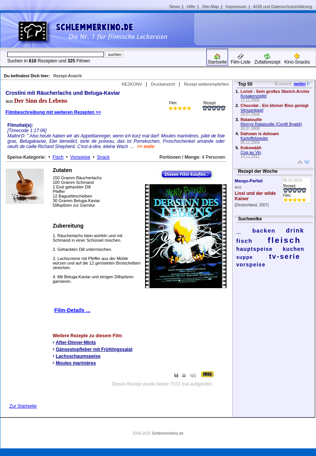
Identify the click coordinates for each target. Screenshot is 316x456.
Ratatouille (251, 119)
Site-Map (210, 6)
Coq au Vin (251, 152)
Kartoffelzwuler (254, 138)
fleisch (284, 240)
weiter (300, 83)
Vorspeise (80, 157)
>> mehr (146, 146)
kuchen (294, 249)
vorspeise (251, 264)
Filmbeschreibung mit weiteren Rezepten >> (53, 112)
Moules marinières (76, 363)
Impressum (236, 6)
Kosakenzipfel (254, 96)
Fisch (58, 157)
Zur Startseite (23, 406)
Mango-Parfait (249, 181)
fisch (244, 241)
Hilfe (191, 6)
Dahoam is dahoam (260, 133)
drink (295, 230)
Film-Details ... (72, 310)
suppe (244, 257)
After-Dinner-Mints (76, 342)
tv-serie (284, 256)
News (174, 6)
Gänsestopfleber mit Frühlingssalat (94, 349)
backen (264, 230)
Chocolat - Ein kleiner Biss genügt (274, 105)
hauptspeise (254, 249)
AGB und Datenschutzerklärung (282, 6)
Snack (103, 157)
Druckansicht (163, 84)
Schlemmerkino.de (168, 433)
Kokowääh (251, 147)
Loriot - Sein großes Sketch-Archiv (275, 91)
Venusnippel (252, 110)
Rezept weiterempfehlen (206, 84)
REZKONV (132, 84)
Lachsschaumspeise (78, 356)
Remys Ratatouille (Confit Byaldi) (271, 124)
